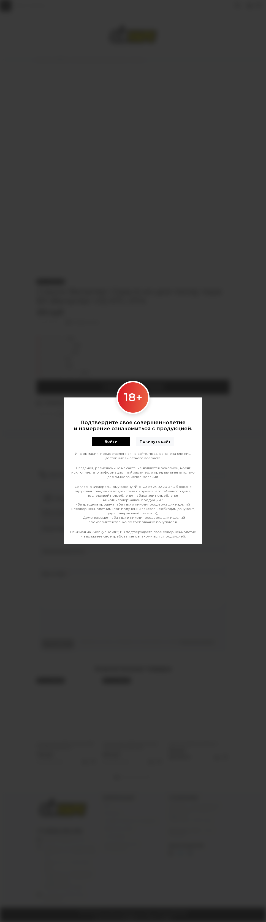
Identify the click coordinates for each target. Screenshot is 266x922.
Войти (111, 441)
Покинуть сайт (155, 441)
